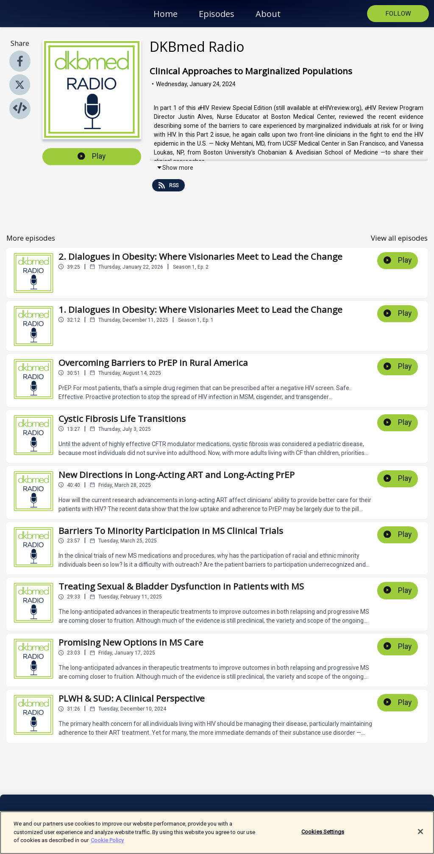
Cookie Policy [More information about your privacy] (107, 844)
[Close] (420, 835)
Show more (174, 167)
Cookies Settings (322, 835)
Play (92, 156)
